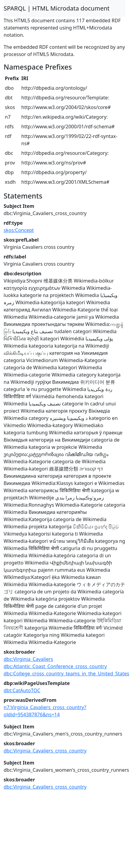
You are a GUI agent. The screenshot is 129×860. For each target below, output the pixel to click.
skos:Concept (19, 230)
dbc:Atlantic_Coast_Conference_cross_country (55, 666)
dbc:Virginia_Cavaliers (28, 659)
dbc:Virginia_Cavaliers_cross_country (45, 750)
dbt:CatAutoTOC (22, 690)
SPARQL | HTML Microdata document (57, 8)
